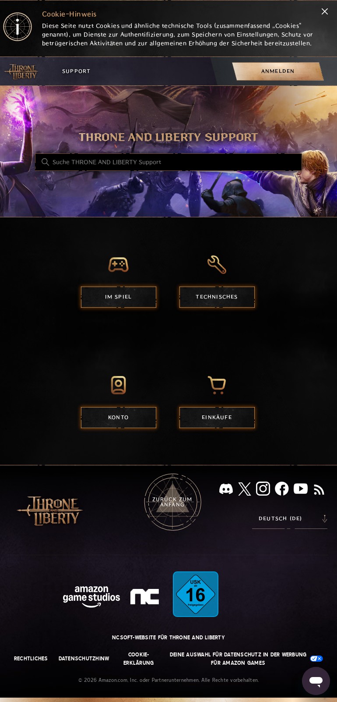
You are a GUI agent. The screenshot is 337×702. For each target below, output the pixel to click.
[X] (244, 490)
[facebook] (282, 490)
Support (76, 71)
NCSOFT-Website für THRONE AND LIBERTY (168, 638)
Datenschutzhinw (84, 659)
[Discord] (226, 490)
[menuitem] (277, 71)
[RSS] (319, 490)
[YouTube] (301, 490)
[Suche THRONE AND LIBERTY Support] (168, 162)
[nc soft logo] (145, 598)
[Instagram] (263, 490)
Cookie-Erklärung (138, 659)
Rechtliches (31, 659)
